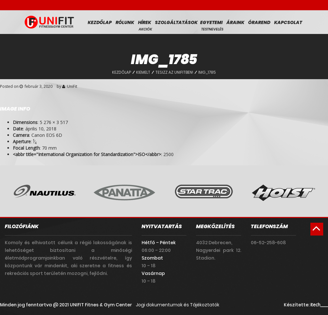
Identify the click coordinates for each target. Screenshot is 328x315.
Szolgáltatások (176, 22)
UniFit (72, 86)
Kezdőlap (100, 22)
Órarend (259, 22)
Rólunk (125, 22)
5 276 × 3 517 (54, 122)
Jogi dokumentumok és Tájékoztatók (177, 305)
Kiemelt (143, 72)
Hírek (144, 22)
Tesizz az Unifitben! (174, 72)
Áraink (235, 22)
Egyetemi (211, 22)
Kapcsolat (288, 22)
